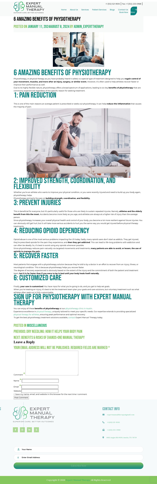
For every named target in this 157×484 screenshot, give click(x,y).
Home (57, 9)
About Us (67, 9)
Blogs (105, 9)
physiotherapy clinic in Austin (78, 308)
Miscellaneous (37, 325)
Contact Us (116, 9)
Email (17, 386)
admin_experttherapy (89, 26)
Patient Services (92, 9)
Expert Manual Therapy (78, 480)
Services (78, 9)
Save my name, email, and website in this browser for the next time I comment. (51, 394)
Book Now (117, 12)
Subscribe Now (78, 465)
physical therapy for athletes (26, 314)
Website (17, 391)
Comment (19, 374)
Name (17, 380)
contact (71, 317)
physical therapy (44, 311)
